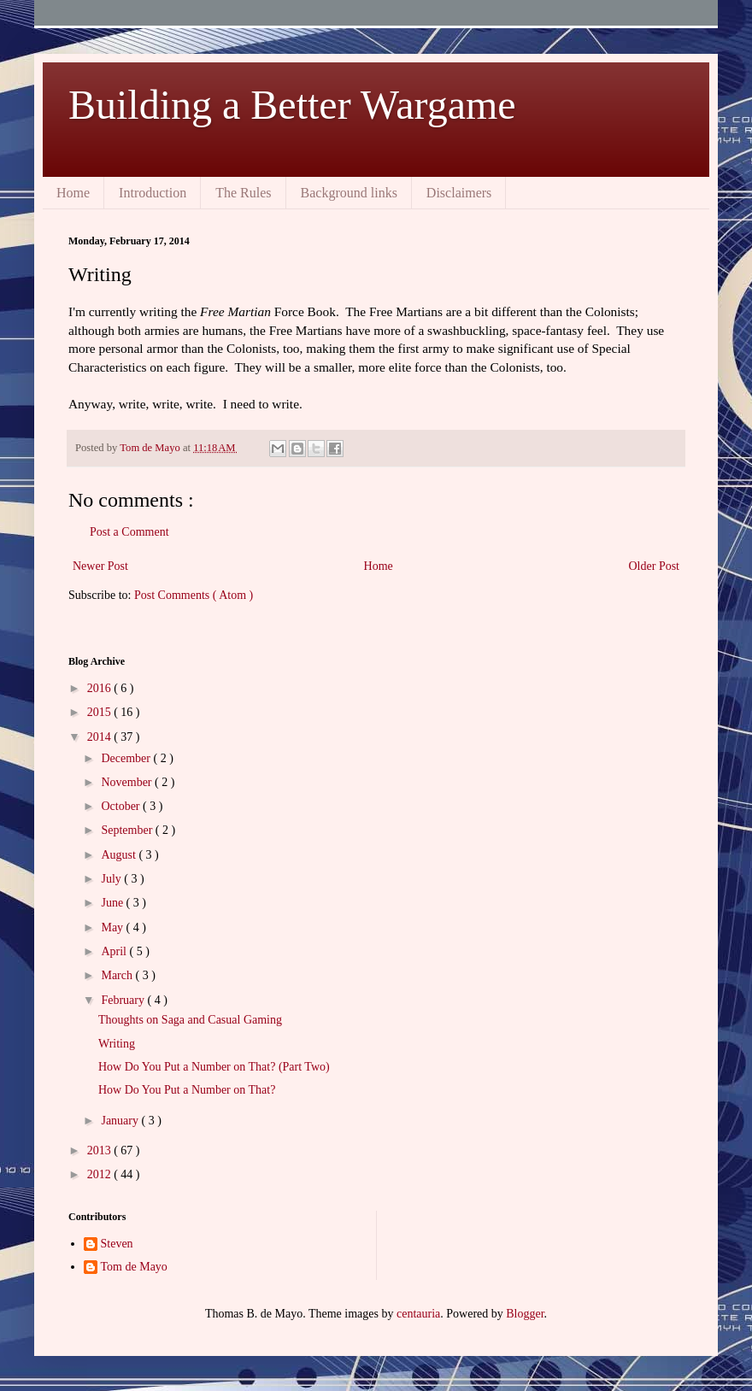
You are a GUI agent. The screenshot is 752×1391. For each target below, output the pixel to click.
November (128, 782)
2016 (101, 688)
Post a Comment (129, 531)
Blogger (524, 1313)
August (119, 854)
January (121, 1120)
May (113, 927)
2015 (101, 712)
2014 (101, 737)
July (112, 878)
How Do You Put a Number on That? (186, 1089)
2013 (101, 1150)
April (115, 951)
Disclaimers (458, 192)
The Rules (243, 192)
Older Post (654, 566)
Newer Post (100, 566)
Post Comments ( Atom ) (193, 595)
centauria (418, 1313)
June (113, 902)
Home (73, 192)
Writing (116, 1043)
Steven (117, 1243)
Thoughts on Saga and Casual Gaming (190, 1019)
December (127, 758)
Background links (349, 192)
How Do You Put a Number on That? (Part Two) (214, 1066)
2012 (101, 1174)
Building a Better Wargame (292, 104)
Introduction (152, 192)
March (118, 975)
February (124, 1000)
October (122, 806)
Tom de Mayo (134, 1266)
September (128, 830)
